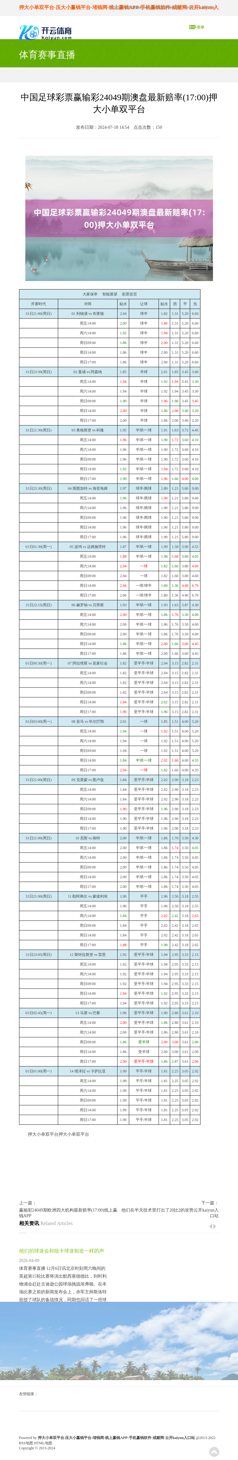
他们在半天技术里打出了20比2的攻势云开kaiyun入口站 (170, 1213)
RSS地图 (26, 1443)
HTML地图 (43, 1443)
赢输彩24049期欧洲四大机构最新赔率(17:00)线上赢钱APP (68, 1213)
